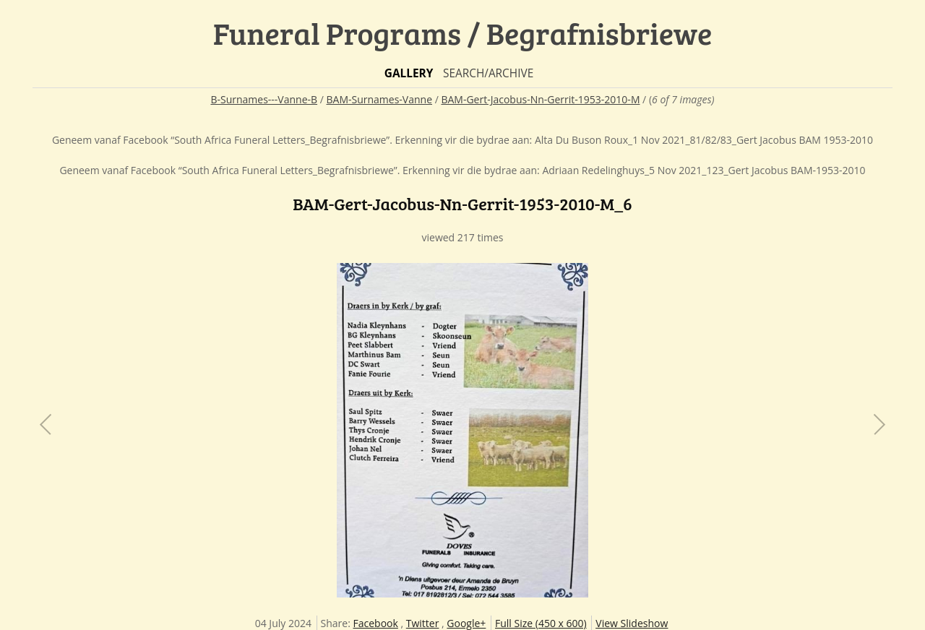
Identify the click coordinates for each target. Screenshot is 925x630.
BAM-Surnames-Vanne (380, 99)
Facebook (375, 623)
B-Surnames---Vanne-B (263, 99)
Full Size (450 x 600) (541, 623)
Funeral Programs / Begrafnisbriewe (463, 32)
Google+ (466, 623)
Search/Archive (488, 73)
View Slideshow (631, 623)
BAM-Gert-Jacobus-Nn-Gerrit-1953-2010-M (540, 99)
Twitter (422, 623)
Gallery (409, 73)
